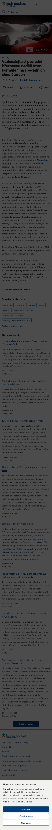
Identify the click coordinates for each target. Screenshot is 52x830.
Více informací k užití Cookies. (17, 801)
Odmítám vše (26, 816)
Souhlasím (26, 809)
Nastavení (26, 823)
